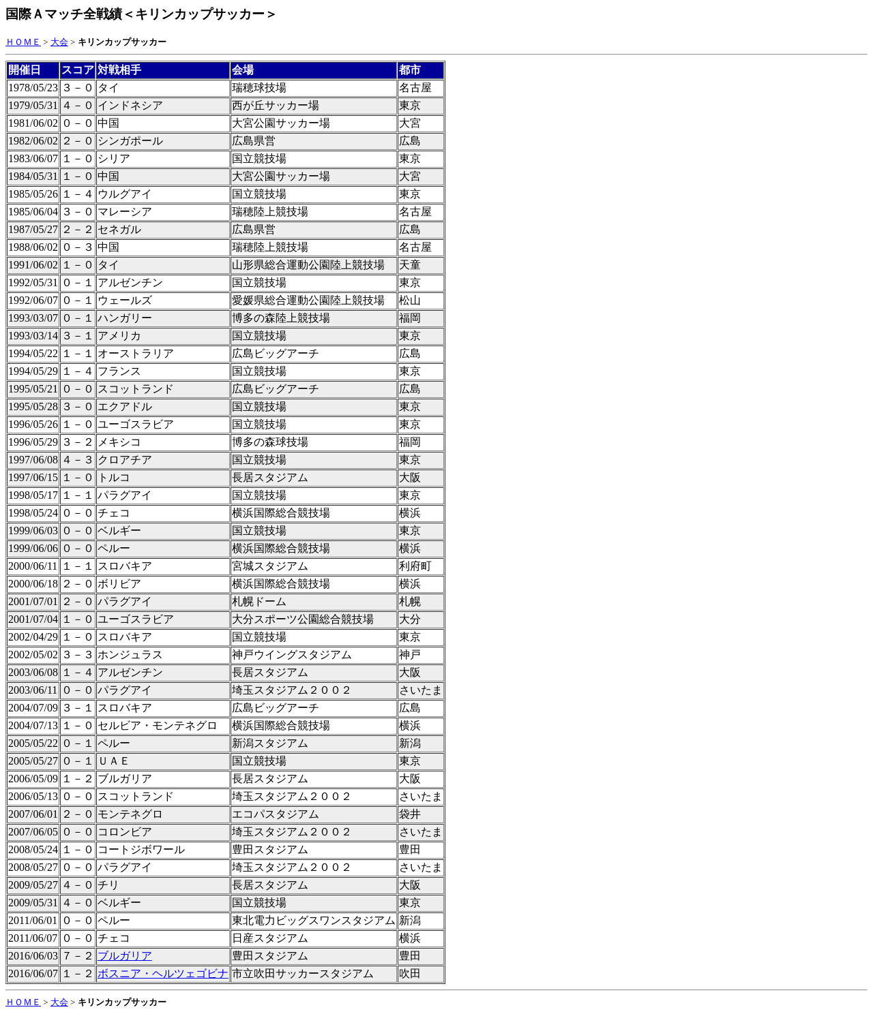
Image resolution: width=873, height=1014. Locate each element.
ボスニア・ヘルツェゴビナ (163, 973)
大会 (59, 42)
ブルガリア (125, 956)
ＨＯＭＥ (23, 42)
